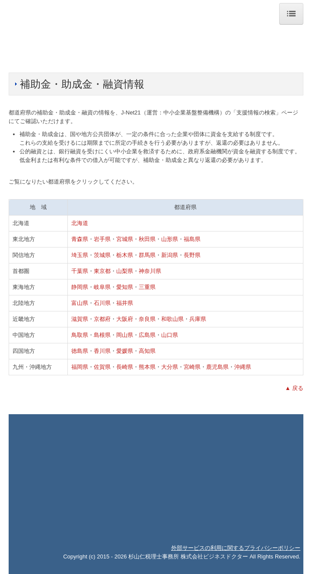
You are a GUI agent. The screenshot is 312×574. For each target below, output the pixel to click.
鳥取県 (79, 335)
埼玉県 (79, 255)
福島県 (192, 239)
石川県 (102, 303)
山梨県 (124, 271)
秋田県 (147, 239)
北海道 (79, 223)
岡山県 (124, 335)
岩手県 (102, 239)
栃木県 (124, 255)
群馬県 (147, 255)
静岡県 (79, 287)
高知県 (147, 351)
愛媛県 (124, 351)
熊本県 (147, 367)
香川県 (102, 351)
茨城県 (102, 255)
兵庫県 (197, 319)
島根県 (102, 335)
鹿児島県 (217, 367)
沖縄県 (242, 367)
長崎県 (124, 367)
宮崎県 (192, 367)
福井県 (124, 303)
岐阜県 (102, 287)
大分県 (169, 367)
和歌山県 (172, 319)
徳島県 (79, 351)
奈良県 (147, 319)
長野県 (192, 255)
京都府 (102, 319)
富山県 (79, 303)
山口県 (169, 335)
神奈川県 (150, 271)
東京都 (102, 271)
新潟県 (169, 255)
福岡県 (79, 367)
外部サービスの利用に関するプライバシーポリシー (235, 548)
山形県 (169, 239)
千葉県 (79, 271)
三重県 (147, 287)
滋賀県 (79, 319)
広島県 (147, 335)
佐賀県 (102, 367)
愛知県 (124, 287)
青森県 (79, 239)
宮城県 (124, 239)
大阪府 (124, 319)
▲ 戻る (294, 388)
